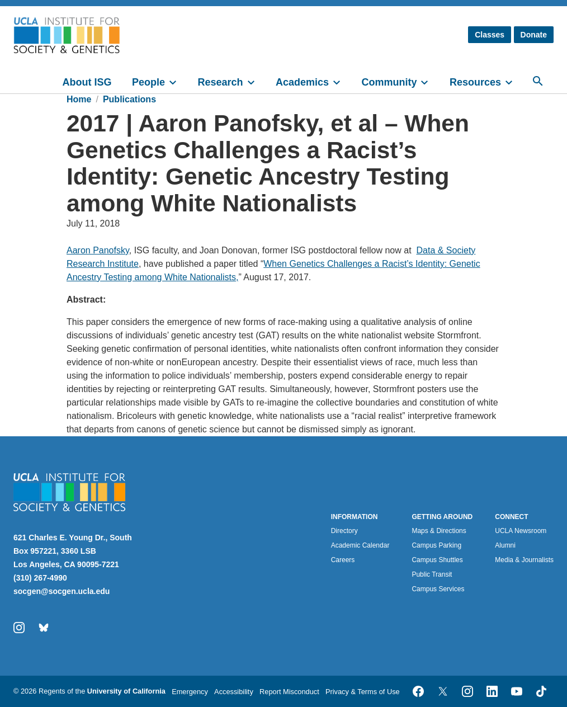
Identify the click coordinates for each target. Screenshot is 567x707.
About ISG (87, 82)
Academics (302, 82)
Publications (129, 99)
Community (389, 82)
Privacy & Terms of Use (362, 691)
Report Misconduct (289, 691)
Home (79, 99)
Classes (489, 34)
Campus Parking (436, 545)
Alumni (505, 545)
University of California (126, 691)
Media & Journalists (524, 560)
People (148, 82)
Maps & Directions (439, 531)
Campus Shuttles (437, 560)
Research (220, 82)
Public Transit (432, 574)
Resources (475, 82)
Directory (344, 531)
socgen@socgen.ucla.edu (61, 591)
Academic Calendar (360, 545)
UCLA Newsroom (520, 531)
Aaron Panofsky (98, 250)
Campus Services (438, 589)
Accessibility (233, 691)
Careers (343, 560)
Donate (534, 34)
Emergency (190, 691)
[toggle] (177, 81)
